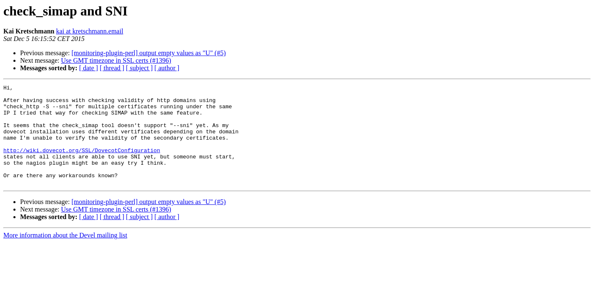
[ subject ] (139, 67)
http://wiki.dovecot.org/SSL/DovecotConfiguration (81, 164)
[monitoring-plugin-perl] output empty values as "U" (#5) (149, 52)
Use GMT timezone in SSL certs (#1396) (116, 60)
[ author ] (167, 67)
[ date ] (88, 67)
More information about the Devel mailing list (65, 255)
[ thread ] (112, 67)
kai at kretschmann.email (89, 31)
